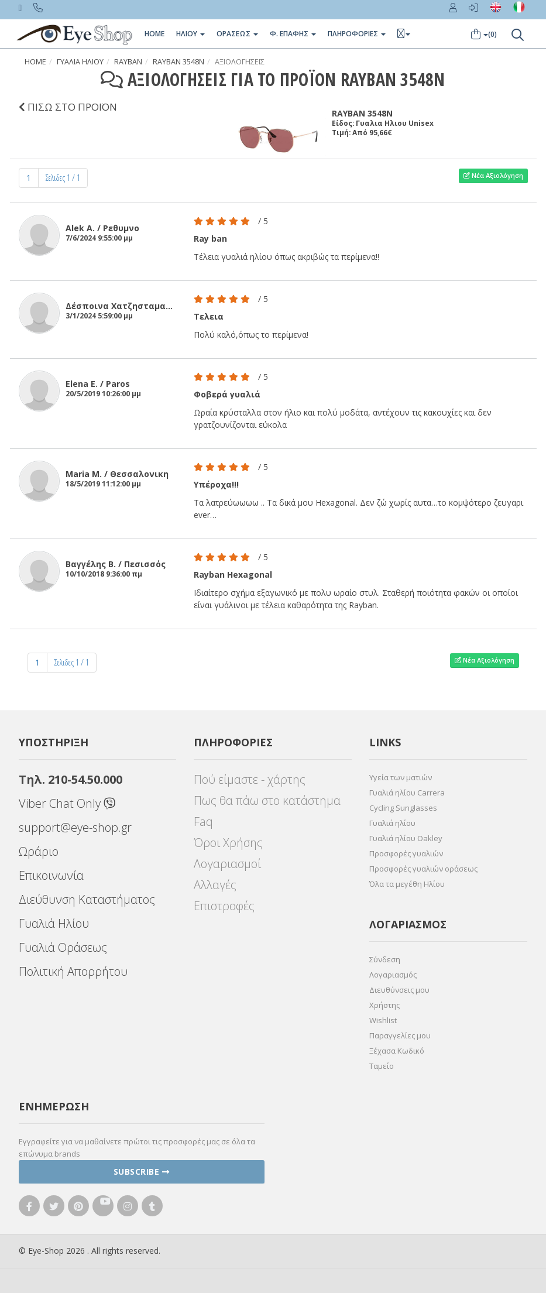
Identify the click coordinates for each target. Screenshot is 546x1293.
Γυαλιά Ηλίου (54, 923)
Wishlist (383, 1020)
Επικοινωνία (51, 875)
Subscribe (142, 1171)
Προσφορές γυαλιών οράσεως (423, 868)
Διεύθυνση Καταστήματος (87, 899)
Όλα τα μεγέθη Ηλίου (407, 884)
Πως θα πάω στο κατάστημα (267, 800)
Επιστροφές (224, 906)
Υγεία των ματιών (400, 777)
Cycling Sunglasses (403, 807)
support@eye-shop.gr (75, 827)
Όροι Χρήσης (228, 842)
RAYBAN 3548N (178, 62)
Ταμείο (381, 1066)
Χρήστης (384, 1005)
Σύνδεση (384, 959)
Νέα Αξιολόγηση (493, 175)
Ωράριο (39, 851)
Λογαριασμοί (227, 864)
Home (154, 34)
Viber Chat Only (67, 803)
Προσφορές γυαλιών (406, 853)
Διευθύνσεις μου (399, 990)
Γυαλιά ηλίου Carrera (407, 792)
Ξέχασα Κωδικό (396, 1050)
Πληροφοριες (357, 34)
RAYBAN (128, 62)
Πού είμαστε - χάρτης (249, 779)
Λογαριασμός (393, 974)
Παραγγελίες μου (400, 1035)
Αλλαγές (215, 885)
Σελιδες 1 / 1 (63, 177)
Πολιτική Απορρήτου (73, 971)
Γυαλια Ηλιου (80, 62)
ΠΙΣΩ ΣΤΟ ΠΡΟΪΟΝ (68, 107)
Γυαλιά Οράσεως (63, 947)
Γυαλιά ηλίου (392, 823)
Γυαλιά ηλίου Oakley (405, 838)
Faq (203, 821)
